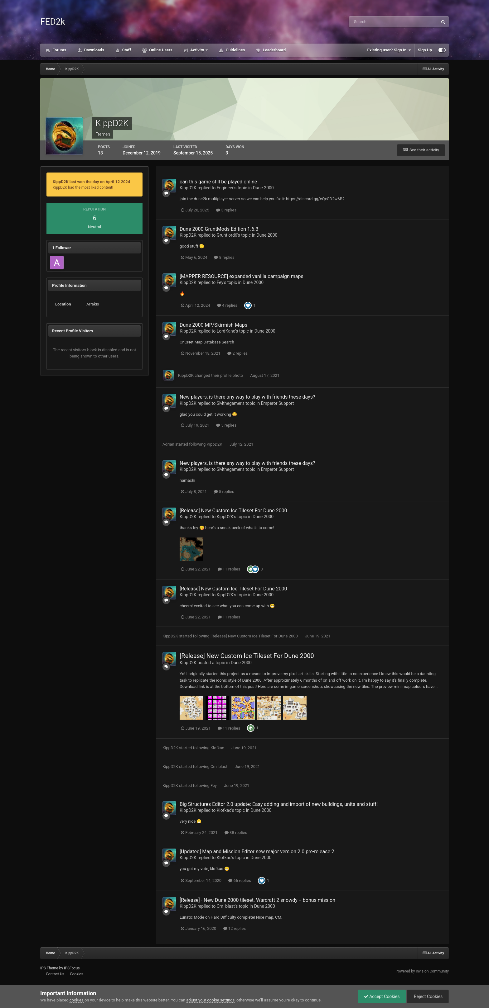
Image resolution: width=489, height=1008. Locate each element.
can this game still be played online (218, 182)
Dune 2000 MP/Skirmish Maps (213, 325)
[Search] (377, 21)
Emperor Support (277, 403)
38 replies (236, 832)
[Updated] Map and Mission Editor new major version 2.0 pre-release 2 (257, 851)
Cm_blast (219, 766)
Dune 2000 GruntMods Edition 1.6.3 (219, 229)
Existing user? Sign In (389, 50)
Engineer (225, 187)
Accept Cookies (380, 996)
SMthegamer (229, 403)
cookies (77, 1000)
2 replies (237, 353)
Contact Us (55, 974)
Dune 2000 (263, 187)
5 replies (226, 425)
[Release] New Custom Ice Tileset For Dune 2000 (233, 510)
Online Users (160, 50)
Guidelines (235, 50)
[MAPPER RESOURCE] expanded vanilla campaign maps (241, 276)
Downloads (93, 50)
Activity (197, 50)
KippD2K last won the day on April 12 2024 (91, 181)
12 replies (234, 928)
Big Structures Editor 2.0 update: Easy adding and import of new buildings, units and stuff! (279, 804)
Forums (58, 50)
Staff (126, 50)
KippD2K (188, 187)
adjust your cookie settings (210, 1000)
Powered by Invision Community (422, 971)
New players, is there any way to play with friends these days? (247, 397)
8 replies (224, 257)
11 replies (229, 569)
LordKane (226, 331)
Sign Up (425, 50)
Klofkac (217, 747)
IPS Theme (49, 968)
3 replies (226, 210)
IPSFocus (72, 968)
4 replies (227, 305)
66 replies (239, 880)
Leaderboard (274, 50)
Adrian (168, 444)
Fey (220, 282)
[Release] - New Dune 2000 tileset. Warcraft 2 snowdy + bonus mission (257, 900)
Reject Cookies (427, 996)
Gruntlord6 (227, 235)
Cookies (76, 974)
